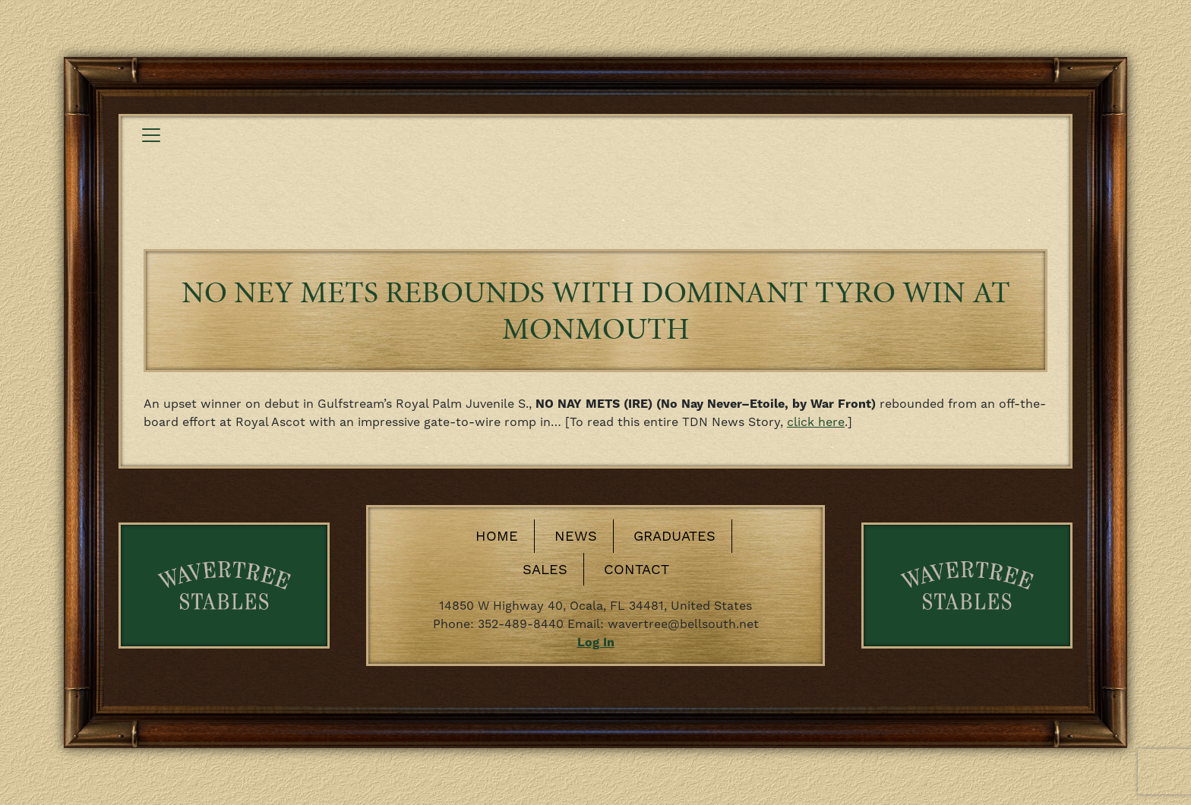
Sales (545, 569)
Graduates (674, 536)
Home (496, 536)
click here (816, 422)
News (575, 536)
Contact (636, 569)
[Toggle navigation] (151, 135)
